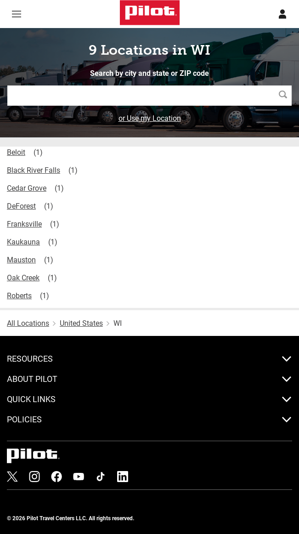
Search (285, 95)
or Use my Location (149, 118)
